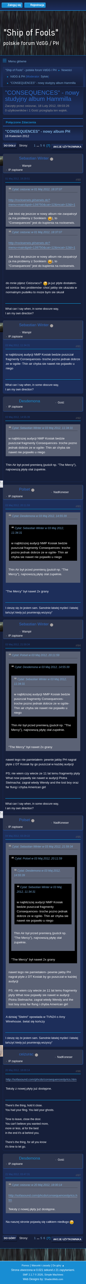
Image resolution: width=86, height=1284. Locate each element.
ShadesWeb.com (53, 1279)
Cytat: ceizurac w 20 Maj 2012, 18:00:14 (37, 1185)
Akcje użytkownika (67, 146)
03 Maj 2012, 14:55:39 (17, 417)
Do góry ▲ (58, 1265)
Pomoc (25, 1265)
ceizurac (26, 1054)
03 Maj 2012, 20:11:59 (17, 505)
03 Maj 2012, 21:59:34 (17, 644)
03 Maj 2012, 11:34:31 (17, 345)
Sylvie (44, 76)
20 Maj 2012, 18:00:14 (17, 1070)
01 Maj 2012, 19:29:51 (17, 178)
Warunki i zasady (41, 1265)
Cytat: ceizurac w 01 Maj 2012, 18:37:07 (37, 189)
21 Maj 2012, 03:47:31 (17, 1174)
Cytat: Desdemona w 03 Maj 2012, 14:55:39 (39, 516)
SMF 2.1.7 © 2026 (33, 1274)
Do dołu (10, 145)
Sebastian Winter (34, 158)
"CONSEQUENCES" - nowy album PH (37, 131)
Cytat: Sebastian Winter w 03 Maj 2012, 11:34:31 (42, 428)
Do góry (10, 1238)
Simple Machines (53, 1274)
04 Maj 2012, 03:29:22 (17, 835)
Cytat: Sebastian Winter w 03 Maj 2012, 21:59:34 (42, 846)
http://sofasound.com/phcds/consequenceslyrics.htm (41, 1079)
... (38, 145)
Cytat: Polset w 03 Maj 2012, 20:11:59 (35, 655)
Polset (24, 489)
